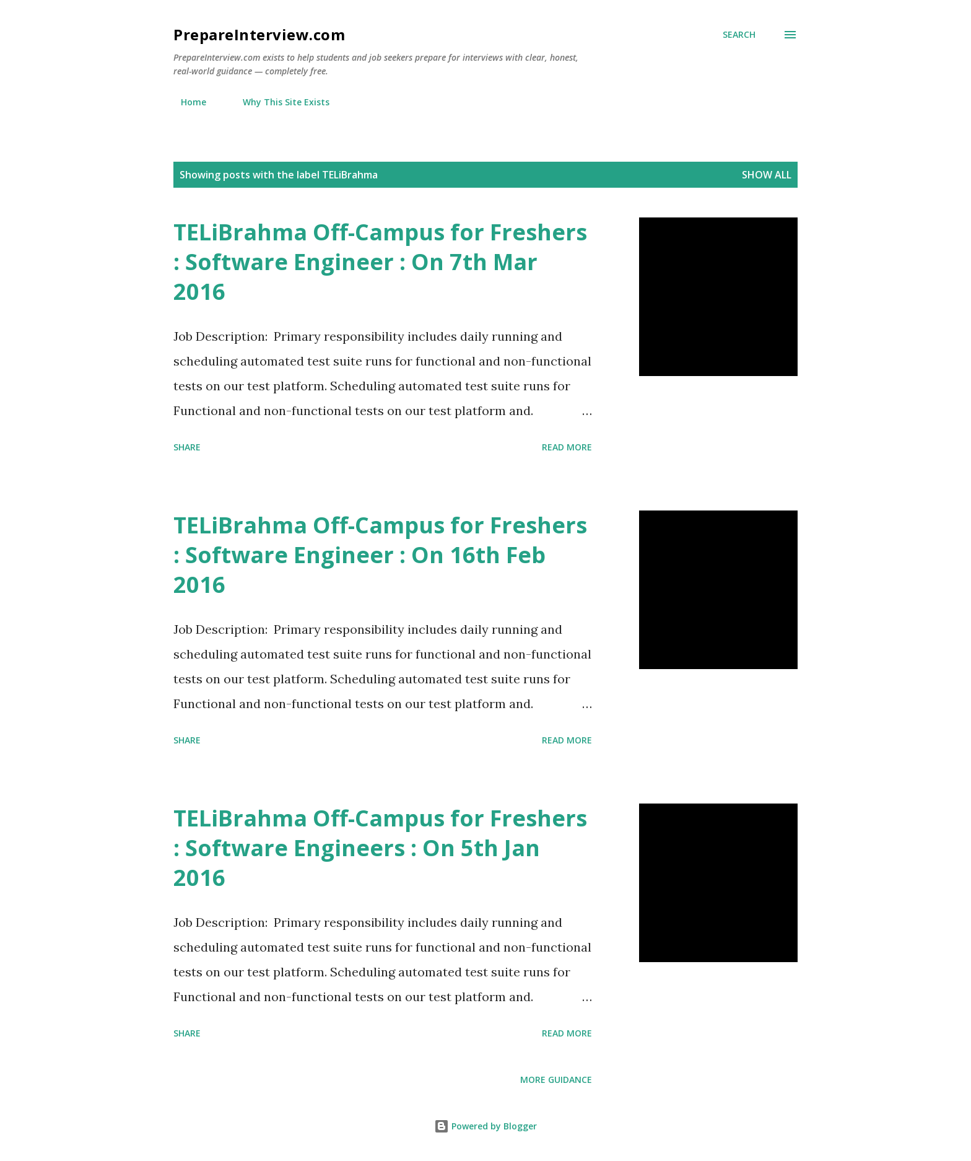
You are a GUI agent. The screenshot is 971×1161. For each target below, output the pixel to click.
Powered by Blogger (485, 1126)
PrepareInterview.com (259, 34)
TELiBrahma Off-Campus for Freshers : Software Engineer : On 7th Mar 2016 (380, 262)
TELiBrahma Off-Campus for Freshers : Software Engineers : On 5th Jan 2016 (380, 848)
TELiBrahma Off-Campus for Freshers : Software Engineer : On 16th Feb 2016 (380, 555)
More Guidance (556, 1079)
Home (186, 102)
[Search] (739, 34)
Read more (567, 447)
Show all (766, 175)
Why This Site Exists (278, 102)
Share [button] (187, 447)
